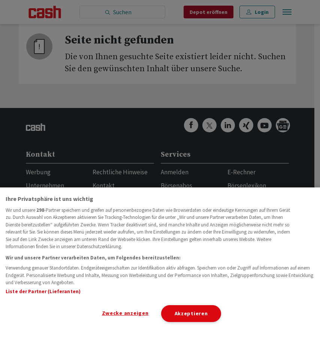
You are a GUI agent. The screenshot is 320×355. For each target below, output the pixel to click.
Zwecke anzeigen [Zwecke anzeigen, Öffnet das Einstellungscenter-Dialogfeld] (125, 313)
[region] (160, 271)
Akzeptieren (191, 313)
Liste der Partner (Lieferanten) (43, 291)
